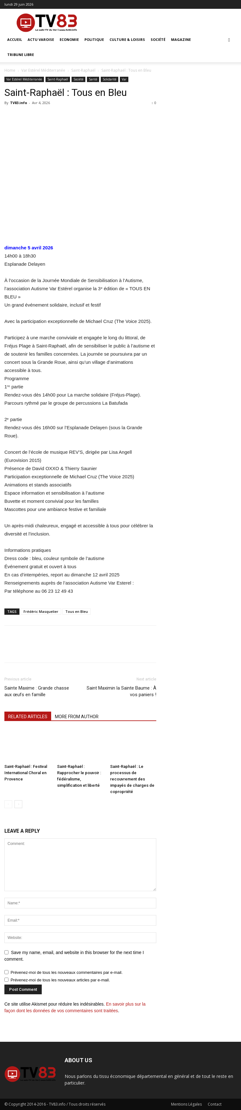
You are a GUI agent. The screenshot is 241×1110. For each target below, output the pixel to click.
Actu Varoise (41, 39)
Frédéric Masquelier (41, 611)
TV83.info (18, 102)
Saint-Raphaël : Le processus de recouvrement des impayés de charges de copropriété (132, 779)
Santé (93, 79)
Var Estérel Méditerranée (43, 70)
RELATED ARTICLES (27, 716)
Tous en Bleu (76, 611)
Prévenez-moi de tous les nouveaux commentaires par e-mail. (67, 972)
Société (158, 39)
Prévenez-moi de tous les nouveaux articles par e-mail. (60, 980)
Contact (215, 1104)
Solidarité (109, 79)
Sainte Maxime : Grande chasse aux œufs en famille (36, 691)
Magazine (181, 39)
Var (124, 79)
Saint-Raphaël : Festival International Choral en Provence (25, 772)
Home (9, 70)
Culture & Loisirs (127, 39)
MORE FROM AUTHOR (77, 716)
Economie (69, 39)
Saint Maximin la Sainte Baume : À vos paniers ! (121, 691)
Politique (94, 39)
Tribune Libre (20, 54)
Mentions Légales (186, 1104)
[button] (229, 40)
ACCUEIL (14, 39)
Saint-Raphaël (83, 70)
